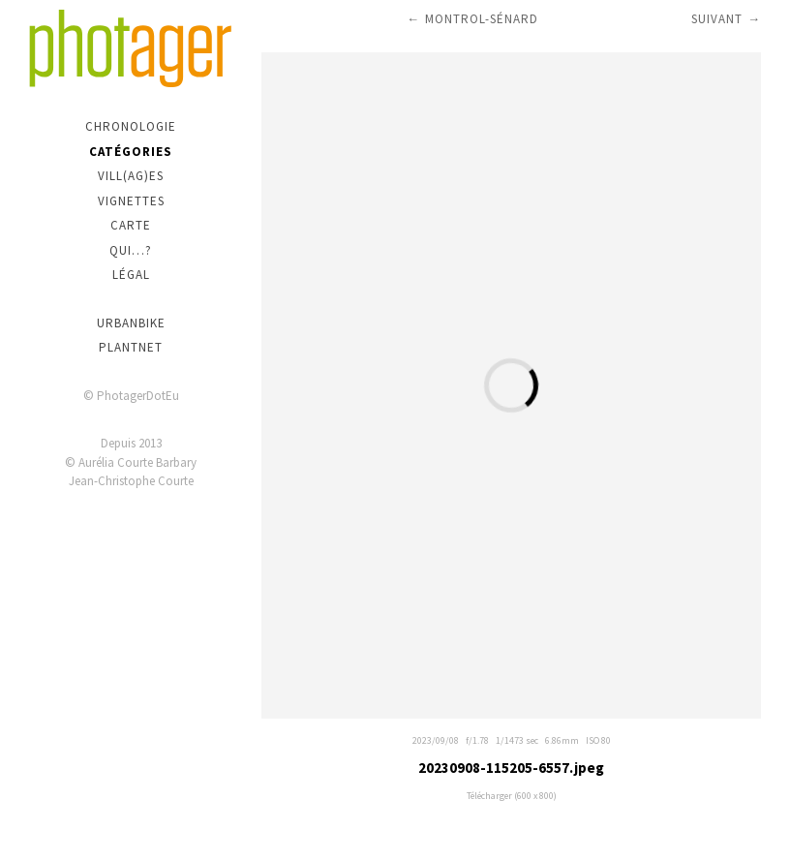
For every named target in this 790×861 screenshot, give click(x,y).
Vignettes (131, 201)
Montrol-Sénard (481, 19)
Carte (130, 225)
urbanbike (131, 323)
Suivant (717, 19)
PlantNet (131, 347)
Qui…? (130, 250)
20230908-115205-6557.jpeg (511, 767)
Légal (131, 274)
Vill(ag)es (131, 176)
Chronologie (130, 126)
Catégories (130, 151)
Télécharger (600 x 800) (512, 795)
